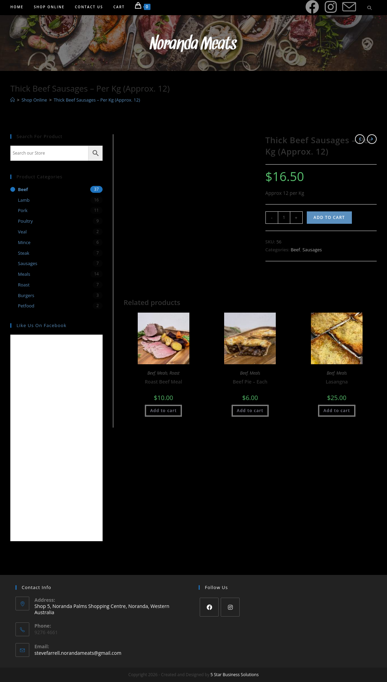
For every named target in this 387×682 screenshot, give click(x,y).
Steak (23, 253)
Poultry (25, 221)
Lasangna (337, 381)
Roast (174, 373)
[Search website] (369, 8)
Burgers (26, 295)
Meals (162, 373)
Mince (24, 242)
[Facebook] (209, 607)
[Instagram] (230, 607)
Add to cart (329, 217)
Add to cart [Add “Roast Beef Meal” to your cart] (163, 410)
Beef (295, 249)
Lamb (24, 200)
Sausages (312, 249)
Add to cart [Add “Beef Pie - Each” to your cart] (250, 410)
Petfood (26, 306)
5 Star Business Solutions (234, 675)
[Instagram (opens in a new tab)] (330, 7)
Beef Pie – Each (250, 381)
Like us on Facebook (41, 325)
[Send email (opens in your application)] (349, 7)
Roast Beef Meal (163, 381)
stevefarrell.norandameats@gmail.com (77, 653)
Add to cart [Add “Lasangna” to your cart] (336, 410)
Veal (22, 232)
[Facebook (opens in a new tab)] (312, 7)
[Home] (12, 100)
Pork (23, 210)
